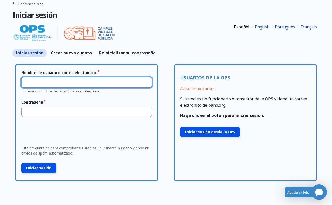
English (262, 27)
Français (309, 27)
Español (242, 27)
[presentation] (58, 132)
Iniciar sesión (30, 53)
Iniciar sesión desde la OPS (210, 131)
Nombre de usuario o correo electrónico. (59, 72)
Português (285, 27)
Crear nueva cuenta (71, 53)
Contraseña (32, 102)
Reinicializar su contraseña (127, 53)
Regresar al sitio (31, 4)
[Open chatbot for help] (302, 192)
